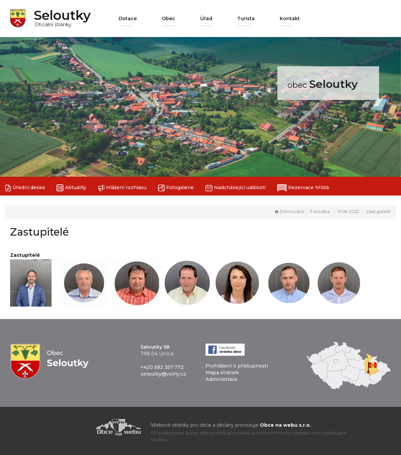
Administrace (222, 379)
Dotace (128, 18)
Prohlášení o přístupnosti (237, 366)
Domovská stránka (291, 211)
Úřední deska (25, 187)
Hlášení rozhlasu (122, 187)
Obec (168, 18)
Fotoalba (320, 211)
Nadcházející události (235, 187)
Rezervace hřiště (303, 187)
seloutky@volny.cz (163, 374)
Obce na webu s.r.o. (285, 425)
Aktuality (71, 187)
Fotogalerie (176, 187)
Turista (246, 18)
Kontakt (290, 18)
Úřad (206, 18)
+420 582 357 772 (162, 367)
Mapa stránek (222, 373)
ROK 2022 (348, 211)
